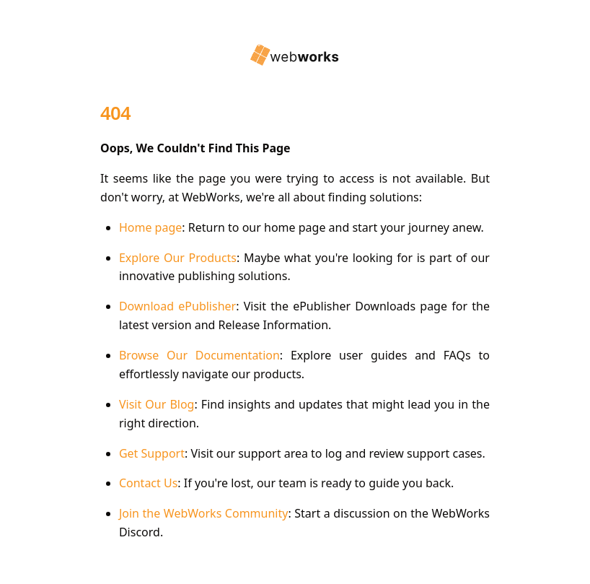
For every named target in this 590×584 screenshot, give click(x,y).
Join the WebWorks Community (203, 513)
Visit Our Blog (157, 404)
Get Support (152, 453)
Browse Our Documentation (199, 355)
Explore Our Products (178, 258)
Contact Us (148, 483)
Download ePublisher (177, 306)
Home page (150, 227)
